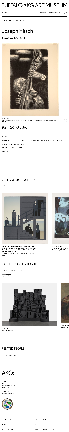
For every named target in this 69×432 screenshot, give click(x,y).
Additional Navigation (13, 20)
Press (4, 424)
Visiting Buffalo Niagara (44, 429)
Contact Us (6, 419)
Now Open (5, 387)
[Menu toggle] (4, 12)
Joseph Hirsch (17, 31)
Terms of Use (7, 429)
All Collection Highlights (12, 270)
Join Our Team (41, 419)
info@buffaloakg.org (8, 393)
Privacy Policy (40, 424)
